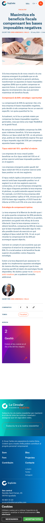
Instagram (28, 475)
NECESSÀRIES (12, 519)
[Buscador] (40, 3)
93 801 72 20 (7, 500)
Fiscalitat (22, 9)
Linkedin (28, 469)
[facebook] (20, 307)
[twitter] (27, 307)
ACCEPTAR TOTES (33, 519)
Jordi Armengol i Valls (20, 32)
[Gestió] (16, 344)
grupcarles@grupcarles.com (14, 502)
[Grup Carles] (12, 3)
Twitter (27, 472)
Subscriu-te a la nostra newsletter (22, 425)
